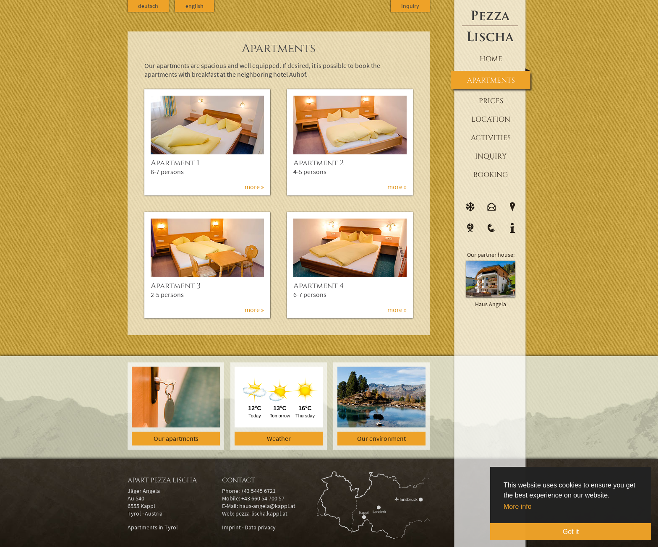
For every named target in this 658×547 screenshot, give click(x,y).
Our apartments (176, 438)
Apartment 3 (176, 285)
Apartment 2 (318, 163)
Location (490, 119)
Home (491, 59)
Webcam (470, 228)
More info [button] (518, 506)
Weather (279, 438)
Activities (491, 138)
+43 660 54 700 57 (263, 498)
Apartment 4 (318, 285)
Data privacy (260, 527)
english (194, 6)
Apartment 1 (175, 163)
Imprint (231, 527)
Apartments (491, 80)
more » (254, 186)
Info (512, 228)
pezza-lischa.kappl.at (261, 513)
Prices (491, 101)
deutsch (148, 6)
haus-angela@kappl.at (267, 506)
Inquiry (491, 156)
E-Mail (491, 207)
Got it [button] (571, 531)
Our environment (381, 438)
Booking (490, 175)
